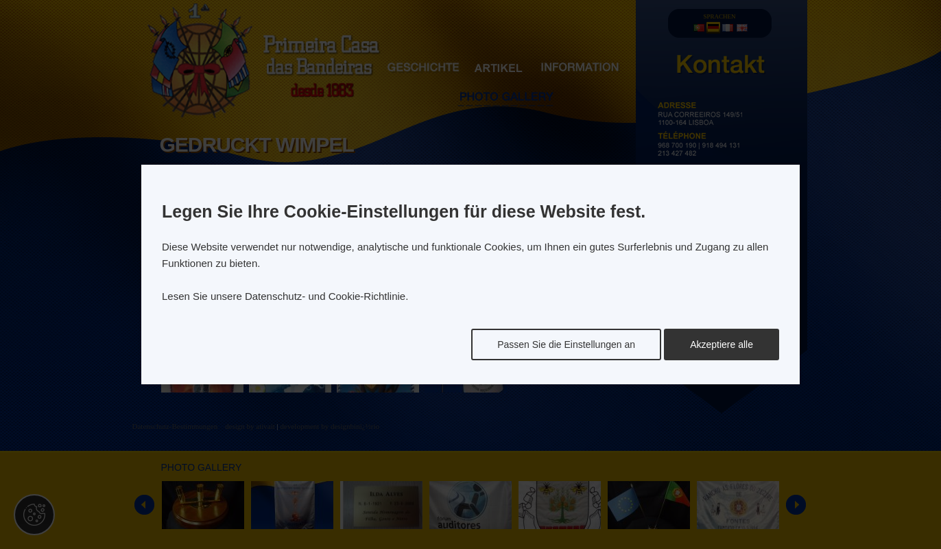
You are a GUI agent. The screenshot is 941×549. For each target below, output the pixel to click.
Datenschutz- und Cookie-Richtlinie (325, 296)
